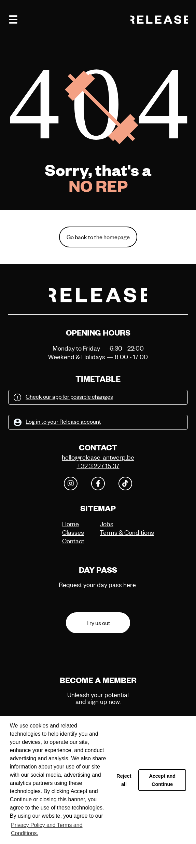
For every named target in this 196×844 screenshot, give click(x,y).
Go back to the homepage (98, 237)
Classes (73, 532)
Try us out (98, 622)
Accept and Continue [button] (162, 780)
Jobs (106, 524)
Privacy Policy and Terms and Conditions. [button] (47, 829)
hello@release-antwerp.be (98, 457)
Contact (73, 541)
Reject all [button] (123, 780)
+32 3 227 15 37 (98, 465)
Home (70, 524)
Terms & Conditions (117, 532)
